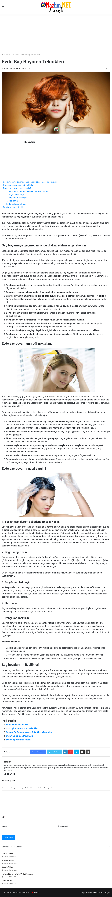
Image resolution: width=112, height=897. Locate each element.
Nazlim (6, 68)
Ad (3, 817)
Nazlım (36, 892)
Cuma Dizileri (7, 881)
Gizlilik (101, 892)
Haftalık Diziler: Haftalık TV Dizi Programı (17, 874)
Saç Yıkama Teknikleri (17, 724)
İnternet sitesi (63, 826)
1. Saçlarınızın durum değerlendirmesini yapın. (27, 191)
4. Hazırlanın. (12, 201)
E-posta (5, 826)
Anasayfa (6, 54)
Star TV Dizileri (7, 854)
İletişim (107, 892)
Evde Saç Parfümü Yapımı (18, 739)
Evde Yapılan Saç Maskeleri (19, 736)
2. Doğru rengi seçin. (15, 194)
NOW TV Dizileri (8, 860)
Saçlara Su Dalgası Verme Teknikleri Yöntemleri (29, 732)
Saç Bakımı (15, 54)
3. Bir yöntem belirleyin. (17, 197)
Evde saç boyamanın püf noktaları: (19, 185)
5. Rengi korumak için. (16, 204)
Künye (82, 892)
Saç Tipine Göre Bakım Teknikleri (22, 728)
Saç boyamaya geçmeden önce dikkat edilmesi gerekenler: (30, 182)
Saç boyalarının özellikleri (14, 207)
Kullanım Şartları (92, 892)
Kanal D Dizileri (7, 867)
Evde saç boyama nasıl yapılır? (17, 188)
